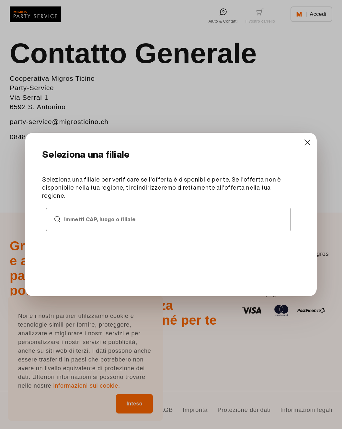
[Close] (307, 142)
